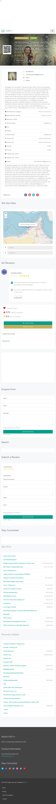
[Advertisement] (28, 15)
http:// (27, 77)
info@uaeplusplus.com (7, 756)
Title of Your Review (9, 479)
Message (6, 413)
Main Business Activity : (28, 115)
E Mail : (28, 161)
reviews (16, 316)
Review (5, 487)
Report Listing (29, 327)
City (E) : (28, 146)
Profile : (28, 97)
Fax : (7, 127)
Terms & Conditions (7, 795)
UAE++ (25, 782)
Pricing (4, 791)
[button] (36, 224)
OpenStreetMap (49, 243)
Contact (4, 799)
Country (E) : (28, 138)
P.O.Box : (8, 131)
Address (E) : (12, 154)
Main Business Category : (28, 112)
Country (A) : (28, 142)
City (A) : (28, 150)
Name (5, 398)
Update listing (29, 323)
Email (5, 406)
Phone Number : (28, 123)
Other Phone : (28, 135)
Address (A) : (12, 158)
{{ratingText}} (7, 476)
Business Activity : (28, 119)
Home (4, 788)
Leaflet (44, 243)
